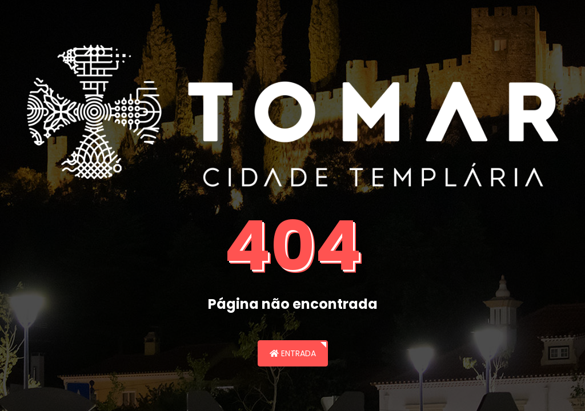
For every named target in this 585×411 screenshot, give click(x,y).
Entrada (293, 353)
